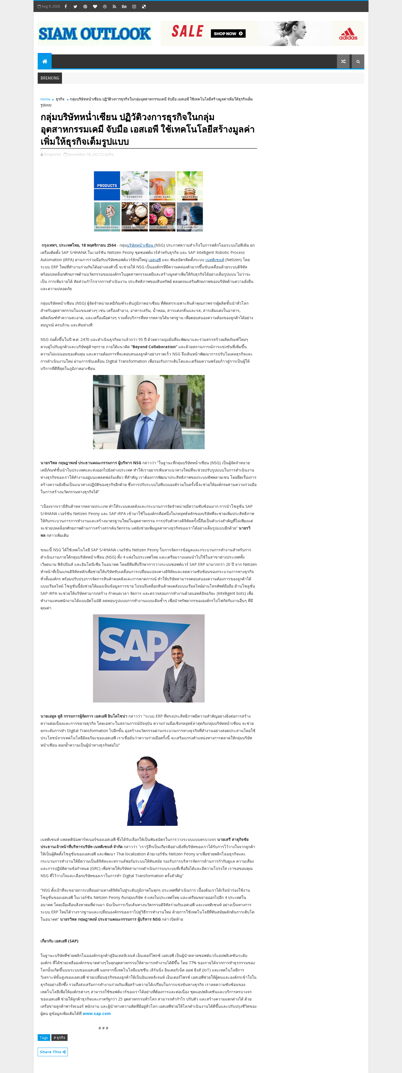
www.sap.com (97, 1013)
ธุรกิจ (60, 99)
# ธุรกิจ (59, 1037)
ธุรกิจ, (109, 154)
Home (45, 99)
